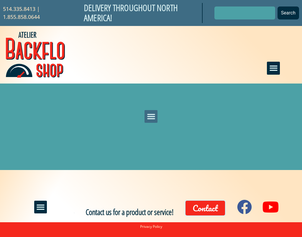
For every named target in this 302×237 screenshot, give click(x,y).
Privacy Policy (151, 226)
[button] (273, 68)
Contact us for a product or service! (129, 212)
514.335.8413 (19, 8)
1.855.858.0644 (21, 16)
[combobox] (244, 12)
